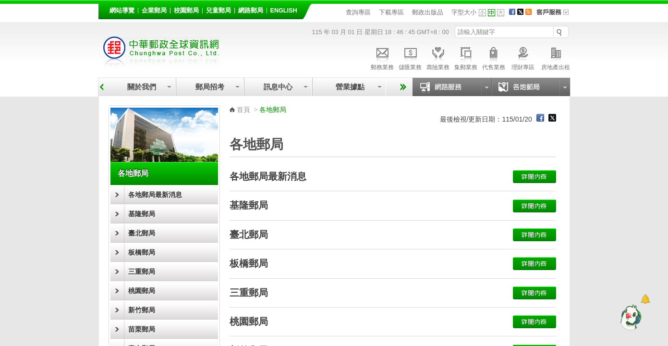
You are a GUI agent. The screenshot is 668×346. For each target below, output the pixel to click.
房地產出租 (555, 57)
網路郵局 (250, 10)
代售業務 (493, 57)
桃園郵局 (141, 291)
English (283, 10)
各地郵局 (133, 173)
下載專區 (391, 12)
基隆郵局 (141, 214)
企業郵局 (154, 10)
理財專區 (523, 57)
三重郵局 (141, 271)
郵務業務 (382, 57)
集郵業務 (465, 57)
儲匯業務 (410, 57)
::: (104, 9)
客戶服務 (555, 15)
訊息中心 (278, 87)
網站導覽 (121, 10)
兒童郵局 (218, 10)
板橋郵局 (141, 252)
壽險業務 (437, 57)
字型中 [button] (491, 12)
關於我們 (141, 87)
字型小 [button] (482, 12)
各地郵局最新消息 (155, 194)
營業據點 (349, 87)
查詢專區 (358, 12)
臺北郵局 (141, 233)
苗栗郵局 (141, 329)
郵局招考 (209, 87)
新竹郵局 (141, 310)
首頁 (243, 109)
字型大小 (463, 12)
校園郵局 (186, 10)
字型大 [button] (500, 12)
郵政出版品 (427, 12)
